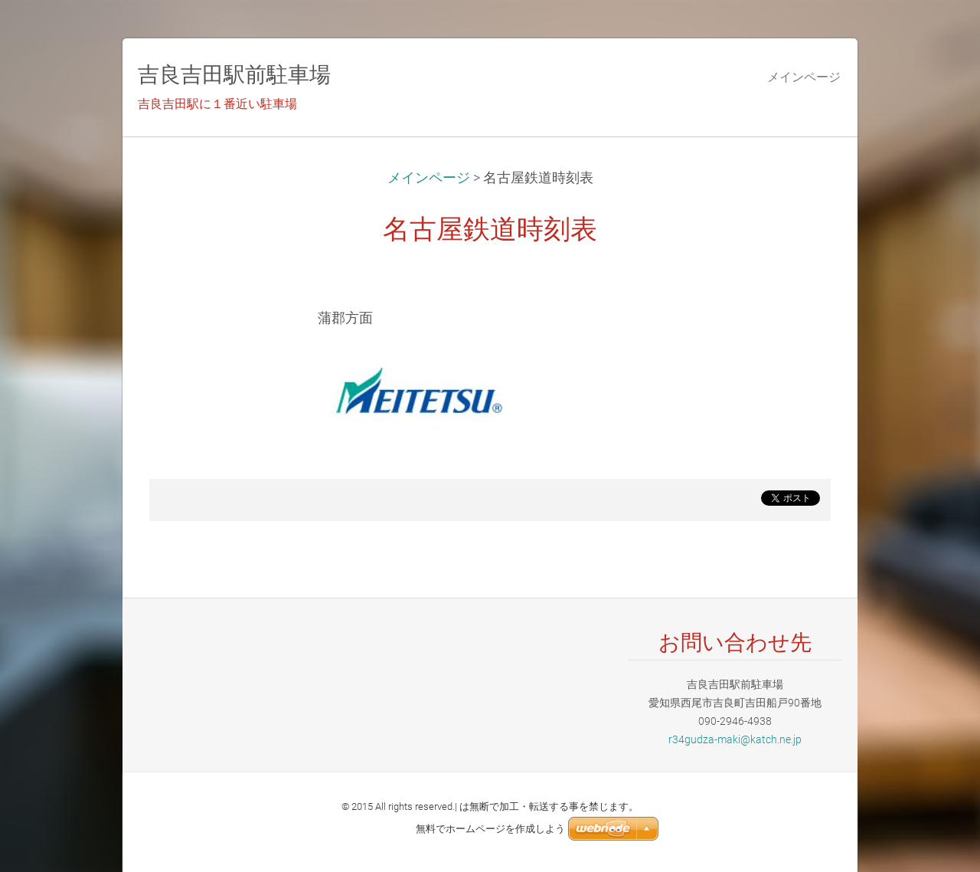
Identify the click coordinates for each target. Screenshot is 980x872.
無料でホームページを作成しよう (490, 828)
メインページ (428, 177)
